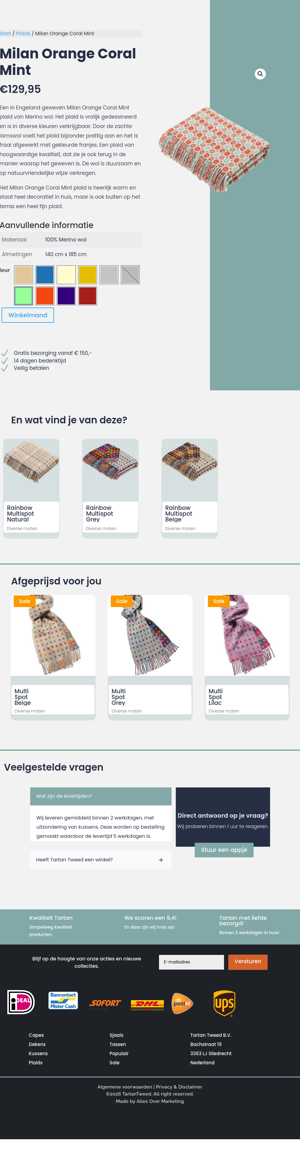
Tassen (118, 1044)
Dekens (37, 1044)
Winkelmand (27, 315)
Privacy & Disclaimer (179, 1087)
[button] (261, 73)
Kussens (38, 1053)
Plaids (23, 33)
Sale (114, 1062)
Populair (119, 1053)
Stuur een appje (224, 850)
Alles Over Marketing (160, 1101)
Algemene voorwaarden (125, 1087)
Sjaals (116, 1035)
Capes (36, 1035)
